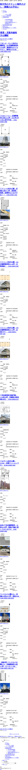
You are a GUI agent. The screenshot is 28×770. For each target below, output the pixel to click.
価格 (1, 38)
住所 (8, 38)
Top (1, 769)
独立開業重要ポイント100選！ (12, 757)
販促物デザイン (11, 753)
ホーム (6, 742)
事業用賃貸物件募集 (10, 754)
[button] (15, 763)
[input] (8, 763)
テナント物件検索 (9, 746)
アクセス (7, 759)
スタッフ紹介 (11, 745)
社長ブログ (7, 756)
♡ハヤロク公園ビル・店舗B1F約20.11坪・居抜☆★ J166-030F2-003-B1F (10, 596)
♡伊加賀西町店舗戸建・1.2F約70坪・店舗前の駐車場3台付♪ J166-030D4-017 (9, 397)
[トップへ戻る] (1, 767)
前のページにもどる (14, 734)
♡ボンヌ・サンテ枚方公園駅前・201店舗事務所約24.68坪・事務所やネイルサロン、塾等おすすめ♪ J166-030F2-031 (9, 47)
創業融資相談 (8, 748)
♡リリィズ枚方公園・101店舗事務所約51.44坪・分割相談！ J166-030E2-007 (9, 264)
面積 (3, 38)
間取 (6, 38)
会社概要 (7, 744)
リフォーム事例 (11, 750)
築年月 (11, 38)
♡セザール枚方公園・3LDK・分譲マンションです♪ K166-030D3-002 (9, 463)
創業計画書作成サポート (13, 752)
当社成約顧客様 (11, 749)
